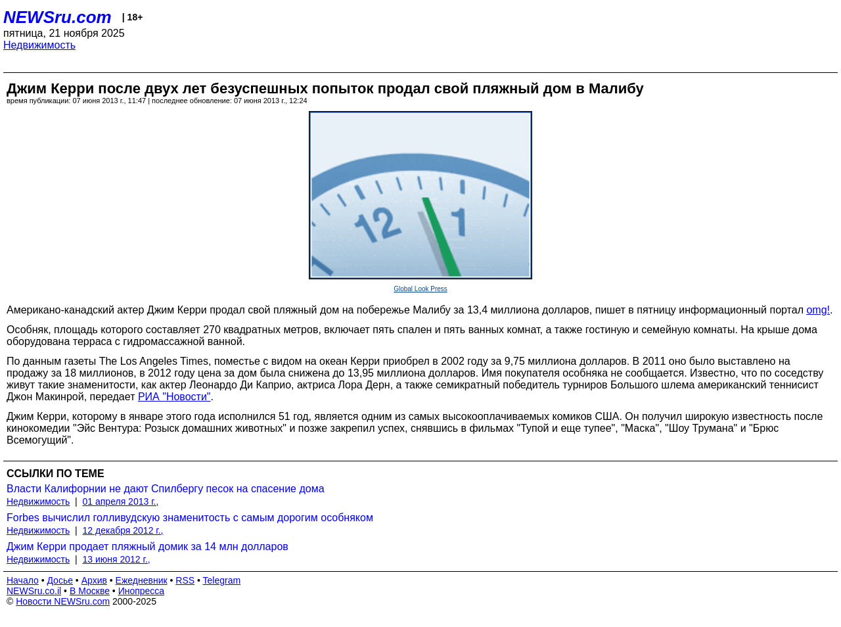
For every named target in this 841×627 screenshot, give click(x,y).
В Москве (90, 591)
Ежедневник (142, 580)
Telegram (222, 580)
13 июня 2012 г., (116, 559)
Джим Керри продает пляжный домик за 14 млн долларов (147, 546)
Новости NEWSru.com (63, 601)
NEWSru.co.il (34, 591)
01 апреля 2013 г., (121, 501)
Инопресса (141, 591)
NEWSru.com (57, 17)
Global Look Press (420, 288)
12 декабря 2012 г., (123, 530)
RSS (184, 580)
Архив (94, 580)
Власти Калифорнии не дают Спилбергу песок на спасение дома (166, 488)
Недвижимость (39, 45)
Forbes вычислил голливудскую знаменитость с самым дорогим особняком (190, 517)
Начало (23, 580)
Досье (60, 580)
